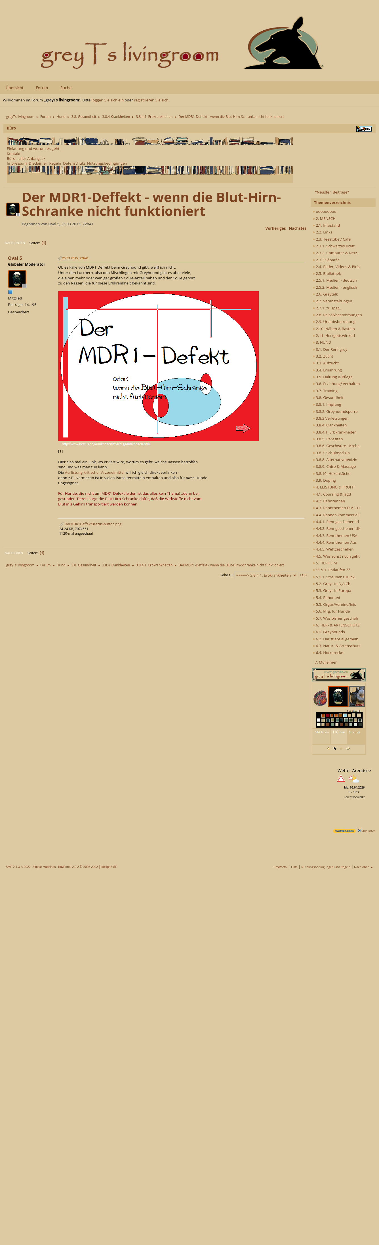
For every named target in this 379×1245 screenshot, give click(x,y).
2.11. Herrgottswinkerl (334, 335)
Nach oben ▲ (363, 867)
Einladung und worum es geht (33, 148)
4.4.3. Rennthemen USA (335, 535)
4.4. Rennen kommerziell (336, 514)
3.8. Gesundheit (328, 397)
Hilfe (294, 867)
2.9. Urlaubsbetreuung (334, 321)
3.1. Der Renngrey (330, 349)
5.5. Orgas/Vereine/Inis (334, 604)
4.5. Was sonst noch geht (336, 556)
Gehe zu (226, 575)
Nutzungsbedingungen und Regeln (325, 867)
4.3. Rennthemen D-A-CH (336, 507)
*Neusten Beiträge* (332, 192)
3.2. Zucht (323, 356)
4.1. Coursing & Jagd (332, 494)
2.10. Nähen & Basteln (334, 328)
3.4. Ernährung (327, 370)
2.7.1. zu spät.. (327, 308)
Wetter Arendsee (354, 770)
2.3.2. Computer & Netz (335, 252)
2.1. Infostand (326, 225)
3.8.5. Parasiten (328, 438)
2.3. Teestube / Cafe (332, 239)
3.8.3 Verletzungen (331, 418)
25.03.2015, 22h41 (75, 258)
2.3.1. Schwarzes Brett (334, 245)
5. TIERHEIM (325, 563)
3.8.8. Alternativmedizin (335, 459)
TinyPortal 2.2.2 (68, 866)
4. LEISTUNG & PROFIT (334, 487)
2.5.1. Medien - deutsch (335, 280)
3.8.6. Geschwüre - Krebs (336, 445)
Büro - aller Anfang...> (26, 158)
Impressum (17, 163)
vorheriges (276, 228)
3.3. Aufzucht (326, 363)
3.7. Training (325, 390)
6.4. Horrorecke (328, 652)
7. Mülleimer (326, 662)
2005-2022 (90, 866)
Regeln (55, 163)
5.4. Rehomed (326, 597)
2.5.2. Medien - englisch (335, 287)
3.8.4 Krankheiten (330, 425)
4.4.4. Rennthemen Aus (335, 542)
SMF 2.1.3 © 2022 (18, 866)
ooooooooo (324, 211)
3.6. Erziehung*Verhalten (336, 383)
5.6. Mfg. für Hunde (331, 611)
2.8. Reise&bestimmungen (337, 314)
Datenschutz (74, 163)
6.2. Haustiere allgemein (335, 638)
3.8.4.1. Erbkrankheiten (335, 432)
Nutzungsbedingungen (107, 163)
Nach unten (15, 243)
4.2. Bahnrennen (329, 500)
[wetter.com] (344, 832)
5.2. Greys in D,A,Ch (331, 583)
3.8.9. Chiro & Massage (334, 466)
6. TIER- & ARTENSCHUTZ (336, 625)
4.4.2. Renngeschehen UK (337, 528)
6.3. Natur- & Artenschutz (336, 645)
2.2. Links (322, 232)
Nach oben (14, 553)
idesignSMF (109, 866)
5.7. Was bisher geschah (335, 618)
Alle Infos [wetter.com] (367, 831)
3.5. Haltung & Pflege (333, 376)
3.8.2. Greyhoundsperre (335, 411)
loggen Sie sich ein (108, 100)
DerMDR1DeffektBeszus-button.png (90, 524)
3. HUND (322, 342)
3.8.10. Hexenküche (331, 473)
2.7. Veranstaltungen (332, 300)
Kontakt (13, 153)
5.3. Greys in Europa (332, 590)
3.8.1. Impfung (327, 404)
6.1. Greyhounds (329, 631)
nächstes (297, 228)
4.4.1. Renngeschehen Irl (336, 521)
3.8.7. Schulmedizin (331, 452)
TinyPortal (280, 867)
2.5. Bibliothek (327, 273)
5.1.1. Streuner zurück (333, 576)
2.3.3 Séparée (326, 259)
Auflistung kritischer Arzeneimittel (95, 472)
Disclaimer (38, 163)
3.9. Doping (324, 480)
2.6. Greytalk (325, 294)
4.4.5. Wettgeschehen (333, 549)
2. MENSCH (324, 218)
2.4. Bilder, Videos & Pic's (336, 266)
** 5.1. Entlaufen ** (331, 569)
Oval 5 (15, 258)
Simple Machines (44, 866)
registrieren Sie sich (151, 100)
